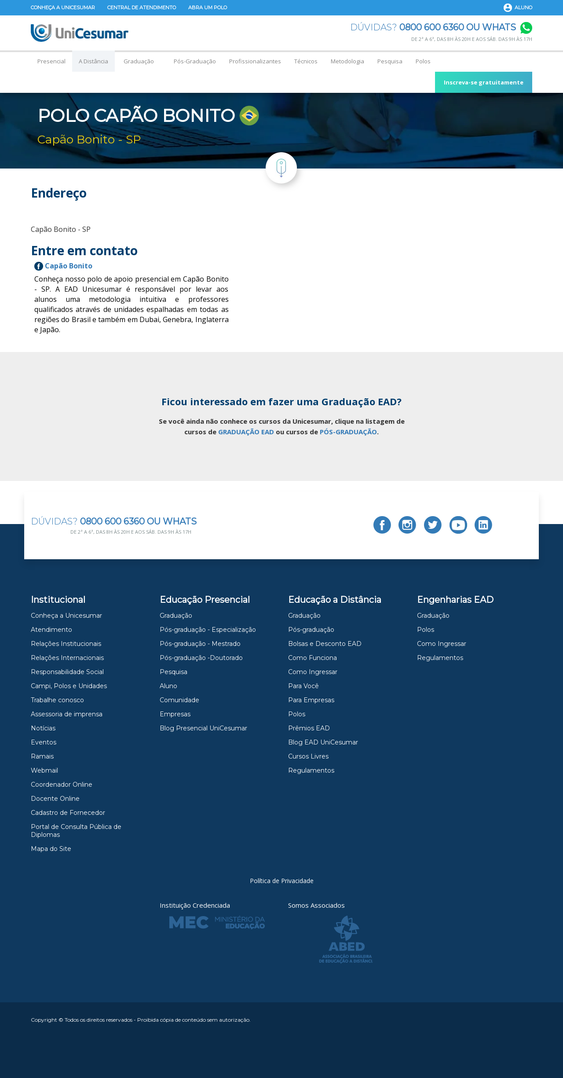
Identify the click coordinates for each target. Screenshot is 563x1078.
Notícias (43, 728)
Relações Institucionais (66, 644)
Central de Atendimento (141, 7)
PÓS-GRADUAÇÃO (348, 431)
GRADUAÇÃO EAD (246, 431)
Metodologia (347, 61)
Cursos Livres (308, 756)
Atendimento (51, 630)
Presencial (51, 61)
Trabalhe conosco (57, 700)
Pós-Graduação (195, 61)
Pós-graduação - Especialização (208, 630)
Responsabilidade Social (67, 672)
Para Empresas (311, 700)
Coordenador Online (61, 784)
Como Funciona (312, 658)
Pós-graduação (311, 630)
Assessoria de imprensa (66, 714)
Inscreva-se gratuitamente (483, 82)
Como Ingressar (312, 672)
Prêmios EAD (309, 728)
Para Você (303, 686)
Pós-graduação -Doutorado (201, 658)
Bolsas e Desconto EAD (325, 644)
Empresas (175, 714)
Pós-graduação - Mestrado (200, 644)
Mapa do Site (51, 849)
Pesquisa (389, 61)
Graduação (139, 61)
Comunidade (179, 700)
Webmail (44, 770)
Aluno (523, 7)
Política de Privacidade (282, 880)
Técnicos (306, 61)
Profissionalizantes (255, 61)
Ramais (42, 756)
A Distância (93, 61)
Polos (423, 61)
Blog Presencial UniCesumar (203, 728)
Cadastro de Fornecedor (68, 813)
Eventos (43, 742)
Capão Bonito (63, 266)
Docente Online (55, 799)
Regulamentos (311, 770)
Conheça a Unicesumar (63, 7)
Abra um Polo (207, 7)
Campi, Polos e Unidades (69, 686)
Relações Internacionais (67, 658)
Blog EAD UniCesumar (323, 742)
